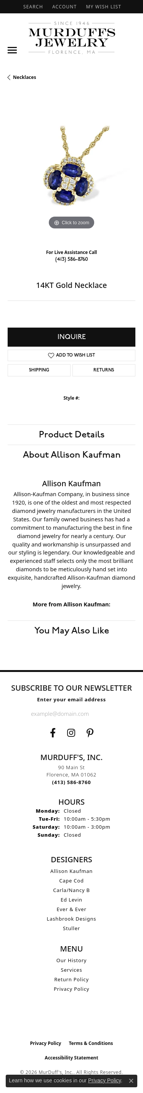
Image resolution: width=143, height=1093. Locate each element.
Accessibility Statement (71, 1057)
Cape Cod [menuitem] (71, 880)
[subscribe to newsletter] (106, 713)
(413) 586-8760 (71, 259)
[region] (71, 167)
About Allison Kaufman (72, 455)
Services (71, 969)
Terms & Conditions (91, 1043)
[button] (32, 6)
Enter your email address (71, 699)
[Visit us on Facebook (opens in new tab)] (52, 733)
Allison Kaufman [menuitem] (71, 871)
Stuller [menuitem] (71, 928)
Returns (103, 370)
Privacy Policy (71, 988)
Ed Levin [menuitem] (71, 899)
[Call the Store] (71, 782)
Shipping (39, 370)
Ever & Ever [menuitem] (71, 909)
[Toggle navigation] (12, 50)
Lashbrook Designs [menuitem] (71, 918)
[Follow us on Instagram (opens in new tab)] (71, 733)
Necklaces (24, 77)
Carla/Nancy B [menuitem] (71, 890)
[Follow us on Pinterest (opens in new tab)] (90, 733)
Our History (71, 960)
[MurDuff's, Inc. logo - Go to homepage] (71, 37)
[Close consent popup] (131, 1081)
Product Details (71, 434)
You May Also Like (71, 630)
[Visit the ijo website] (71, 1020)
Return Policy (71, 979)
